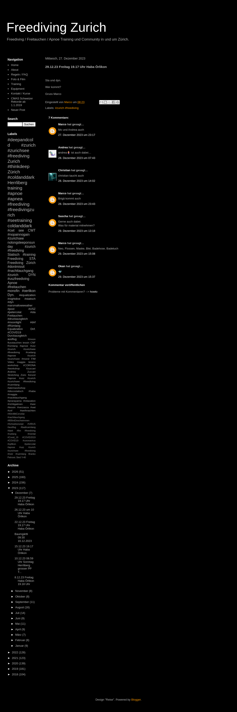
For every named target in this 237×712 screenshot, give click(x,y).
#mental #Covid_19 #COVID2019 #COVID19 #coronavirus (22, 437)
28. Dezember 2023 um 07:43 (76, 158)
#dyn (11, 302)
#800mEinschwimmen (19, 420)
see (21, 230)
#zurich (13, 275)
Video (11, 362)
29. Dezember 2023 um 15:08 (76, 253)
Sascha (63, 216)
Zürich (14, 171)
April (18, 629)
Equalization (15, 329)
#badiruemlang (28, 427)
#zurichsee (16, 238)
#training (29, 254)
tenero (32, 362)
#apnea (15, 198)
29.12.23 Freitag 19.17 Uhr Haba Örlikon (24, 501)
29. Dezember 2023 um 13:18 (76, 230)
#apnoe (15, 193)
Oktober (20, 596)
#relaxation (29, 400)
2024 (15, 482)
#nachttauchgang (20, 271)
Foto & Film (18, 79)
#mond (25, 358)
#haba (32, 391)
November (22, 591)
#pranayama (15, 400)
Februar (20, 640)
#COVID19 (14, 332)
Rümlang (13, 345)
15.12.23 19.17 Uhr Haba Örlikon (23, 550)
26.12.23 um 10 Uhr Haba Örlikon (24, 513)
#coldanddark (21, 177)
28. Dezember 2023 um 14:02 (76, 180)
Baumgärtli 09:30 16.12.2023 (23, 537)
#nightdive (14, 298)
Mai (18, 623)
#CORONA (29, 365)
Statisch (13, 254)
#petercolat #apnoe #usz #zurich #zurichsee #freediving (22, 447)
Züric (23, 374)
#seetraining (20, 220)
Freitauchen (15, 315)
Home (15, 65)
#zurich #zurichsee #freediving (22, 150)
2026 (15, 471)
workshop (13, 365)
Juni (18, 618)
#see (33, 404)
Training (16, 84)
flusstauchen (15, 342)
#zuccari (31, 368)
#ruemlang (21, 454)
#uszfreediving (18, 279)
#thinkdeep (19, 166)
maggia (21, 362)
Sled (18, 457)
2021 (15, 658)
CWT (32, 230)
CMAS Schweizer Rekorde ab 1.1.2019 (22, 102)
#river (10, 454)
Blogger (136, 699)
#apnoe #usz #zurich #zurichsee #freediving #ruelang (22, 349)
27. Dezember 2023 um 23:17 (76, 134)
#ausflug (12, 427)
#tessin (12, 407)
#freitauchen (17, 287)
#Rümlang (14, 325)
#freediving (19, 204)
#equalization (27, 295)
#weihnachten (28, 410)
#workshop (14, 368)
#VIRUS (31, 424)
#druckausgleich (18, 318)
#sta (33, 312)
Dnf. (33, 329)
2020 (15, 663)
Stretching (13, 374)
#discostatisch (15, 391)
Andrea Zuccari (22, 371)
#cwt (11, 230)
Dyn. (11, 295)
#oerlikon (29, 291)
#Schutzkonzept (15, 424)
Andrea (63, 147)
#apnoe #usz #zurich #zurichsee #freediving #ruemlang (22, 381)
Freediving (15, 258)
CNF (33, 342)
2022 (15, 652)
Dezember (22, 492)
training (15, 187)
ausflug (12, 339)
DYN (32, 275)
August (20, 607)
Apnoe (12, 283)
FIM (33, 358)
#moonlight (14, 322)
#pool (11, 309)
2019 (15, 668)
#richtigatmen (15, 404)
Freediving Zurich (56, 27)
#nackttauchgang (17, 397)
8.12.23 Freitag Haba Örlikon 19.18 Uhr (24, 581)
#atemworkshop (16, 387)
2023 (15, 488)
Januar (20, 645)
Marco (62, 124)
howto (94, 291)
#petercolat (14, 312)
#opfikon (12, 444)
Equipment (17, 88)
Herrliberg (17, 182)
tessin (26, 342)
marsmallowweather (20, 305)
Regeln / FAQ (19, 74)
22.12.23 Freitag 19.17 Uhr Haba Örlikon (24, 525)
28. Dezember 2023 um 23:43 (76, 203)
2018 (15, 674)
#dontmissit (16, 266)
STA (32, 258)
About (14, 69)
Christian (64, 170)
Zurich (14, 161)
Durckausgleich (17, 335)
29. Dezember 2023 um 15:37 (76, 276)
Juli (17, 613)
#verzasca (23, 407)
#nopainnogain (19, 234)
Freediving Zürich (22, 263)
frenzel (32, 374)
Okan (61, 266)
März (18, 634)
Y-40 (23, 457)
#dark (10, 431)
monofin (13, 291)
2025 (15, 477)
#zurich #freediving (67, 108)
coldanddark (20, 225)
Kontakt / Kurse (20, 93)
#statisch (30, 298)
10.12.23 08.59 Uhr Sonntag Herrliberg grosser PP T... (23, 565)
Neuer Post (18, 109)
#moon (32, 339)
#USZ (32, 309)
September (22, 602)
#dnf (33, 322)
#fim (19, 431)
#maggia (12, 394)
